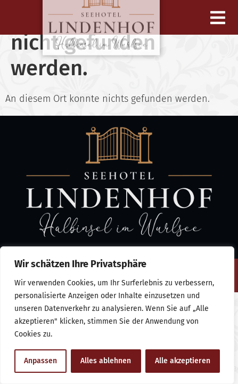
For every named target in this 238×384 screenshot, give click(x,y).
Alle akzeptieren (182, 360)
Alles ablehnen (105, 360)
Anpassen (40, 360)
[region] (117, 315)
